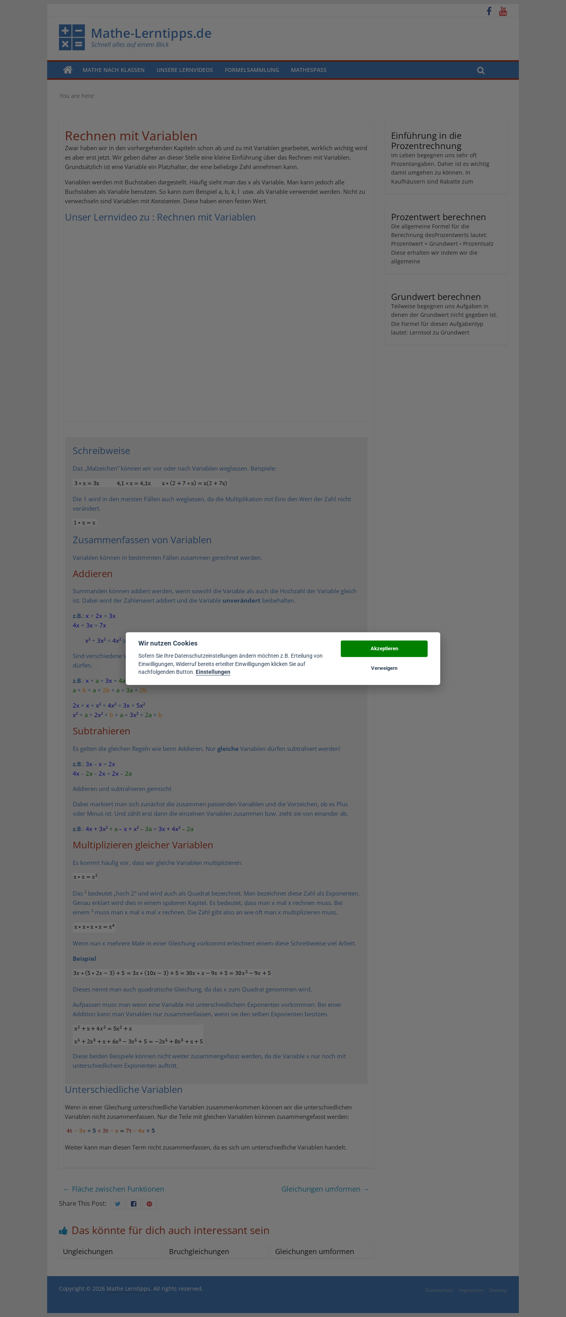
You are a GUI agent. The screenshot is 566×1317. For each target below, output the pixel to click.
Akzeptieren (384, 648)
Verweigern (384, 668)
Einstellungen (213, 672)
